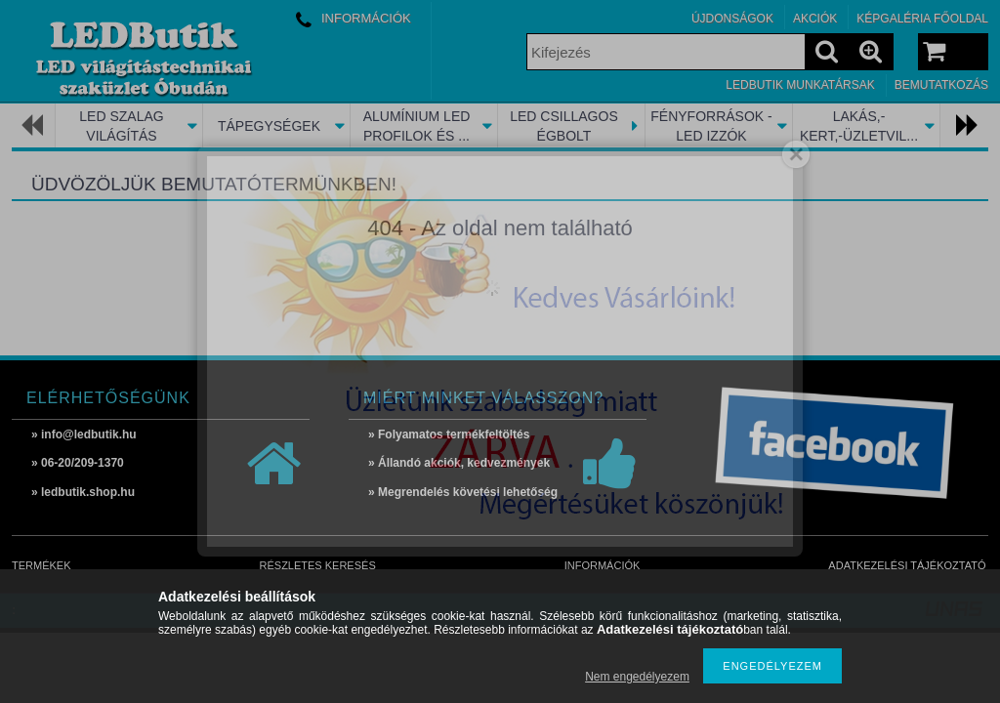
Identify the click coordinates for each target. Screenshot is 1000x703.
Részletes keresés (318, 565)
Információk (602, 565)
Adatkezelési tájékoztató (906, 565)
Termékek (41, 565)
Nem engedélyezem (637, 676)
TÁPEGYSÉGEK (269, 126)
